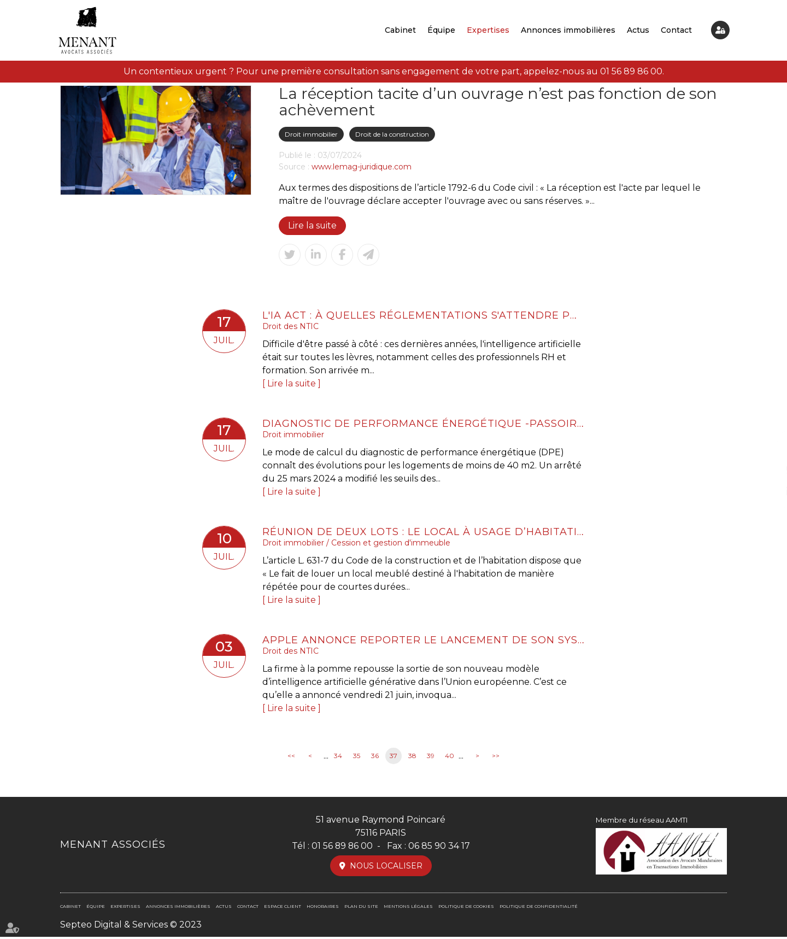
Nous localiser (386, 868)
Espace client (720, 30)
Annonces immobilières (568, 30)
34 (338, 758)
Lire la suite (312, 225)
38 (412, 758)
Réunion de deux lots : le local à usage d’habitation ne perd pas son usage (423, 533)
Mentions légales (408, 908)
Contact (676, 30)
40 (449, 758)
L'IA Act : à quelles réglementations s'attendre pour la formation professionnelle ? (423, 315)
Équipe (441, 30)
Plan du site (361, 908)
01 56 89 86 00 (631, 71)
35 (356, 758)
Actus (638, 30)
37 (393, 758)
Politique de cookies (466, 908)
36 (375, 758)
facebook (765, 447)
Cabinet (400, 30)
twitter (765, 469)
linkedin (765, 491)
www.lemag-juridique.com (362, 167)
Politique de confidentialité (539, 908)
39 (430, 758)
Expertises (488, 30)
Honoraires (323, 908)
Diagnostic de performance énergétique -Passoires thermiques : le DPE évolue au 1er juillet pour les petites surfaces (423, 424)
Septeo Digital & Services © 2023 (131, 927)
